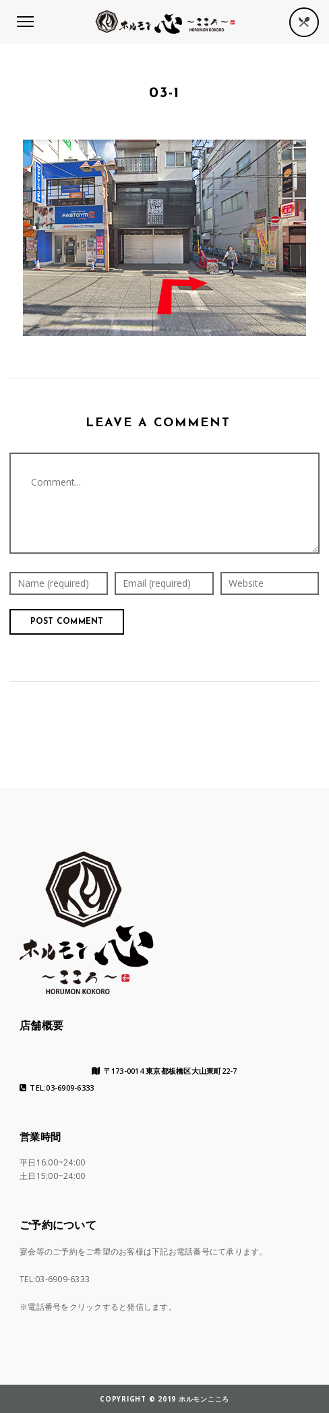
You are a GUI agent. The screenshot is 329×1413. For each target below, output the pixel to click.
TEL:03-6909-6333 (57, 1088)
